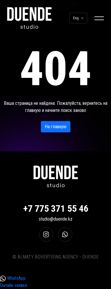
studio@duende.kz (56, 219)
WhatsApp (13, 278)
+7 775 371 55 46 (55, 208)
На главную (56, 126)
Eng (78, 18)
